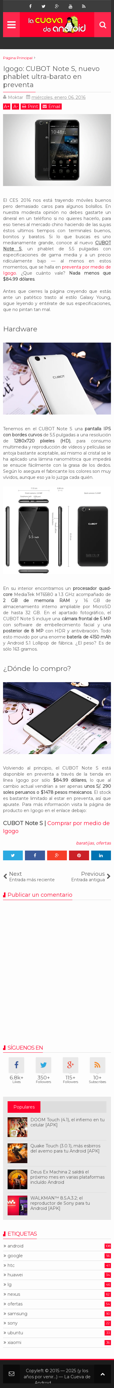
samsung (17, 1313)
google (15, 1255)
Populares (24, 1107)
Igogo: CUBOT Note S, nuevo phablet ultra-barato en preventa (51, 77)
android (15, 1246)
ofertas (103, 843)
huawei (15, 1275)
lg (10, 1284)
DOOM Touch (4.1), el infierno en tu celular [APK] (67, 1122)
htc (11, 1265)
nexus (14, 1294)
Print (30, 106)
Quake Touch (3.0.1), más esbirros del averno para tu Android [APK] (65, 1148)
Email (51, 106)
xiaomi (14, 1342)
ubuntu (15, 1333)
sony (13, 1323)
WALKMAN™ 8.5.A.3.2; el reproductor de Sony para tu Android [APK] (60, 1203)
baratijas (85, 843)
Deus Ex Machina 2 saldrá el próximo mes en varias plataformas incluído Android (67, 1177)
